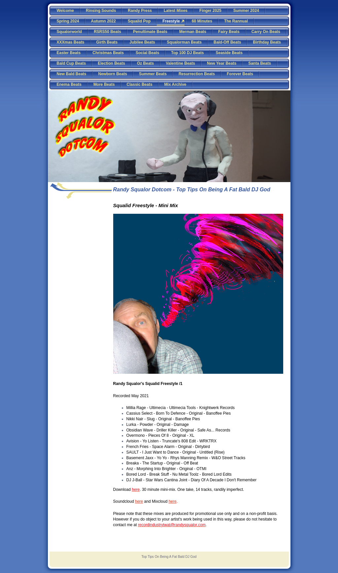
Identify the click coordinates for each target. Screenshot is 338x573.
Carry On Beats (266, 31)
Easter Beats (69, 52)
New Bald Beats (71, 74)
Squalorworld (69, 31)
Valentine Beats (180, 63)
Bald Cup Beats (71, 63)
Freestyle (171, 21)
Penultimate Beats (150, 31)
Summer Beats (153, 74)
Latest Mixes (175, 10)
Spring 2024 (68, 21)
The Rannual (236, 21)
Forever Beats (240, 74)
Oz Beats (145, 63)
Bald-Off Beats (227, 42)
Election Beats (111, 63)
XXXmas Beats (70, 42)
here (139, 501)
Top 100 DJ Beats (187, 52)
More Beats (104, 84)
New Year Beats (221, 63)
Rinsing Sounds (101, 10)
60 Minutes (202, 21)
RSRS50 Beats (107, 31)
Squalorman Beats (184, 42)
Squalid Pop (139, 21)
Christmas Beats (108, 52)
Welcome (65, 10)
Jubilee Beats (142, 42)
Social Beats (147, 52)
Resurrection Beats (197, 74)
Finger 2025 (210, 10)
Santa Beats (259, 63)
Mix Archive (175, 84)
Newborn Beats (112, 74)
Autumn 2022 (103, 21)
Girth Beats (107, 42)
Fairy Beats (229, 31)
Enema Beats (69, 84)
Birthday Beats (267, 42)
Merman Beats (192, 31)
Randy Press (140, 10)
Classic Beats (139, 84)
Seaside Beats (229, 52)
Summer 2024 (246, 10)
